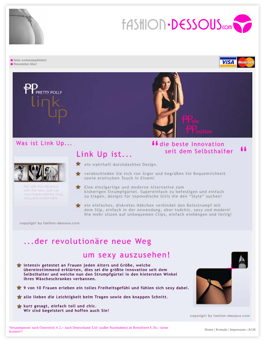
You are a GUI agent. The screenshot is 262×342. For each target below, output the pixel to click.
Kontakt (221, 329)
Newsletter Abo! (24, 64)
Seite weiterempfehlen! (29, 60)
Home (209, 329)
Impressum (238, 329)
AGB (252, 329)
